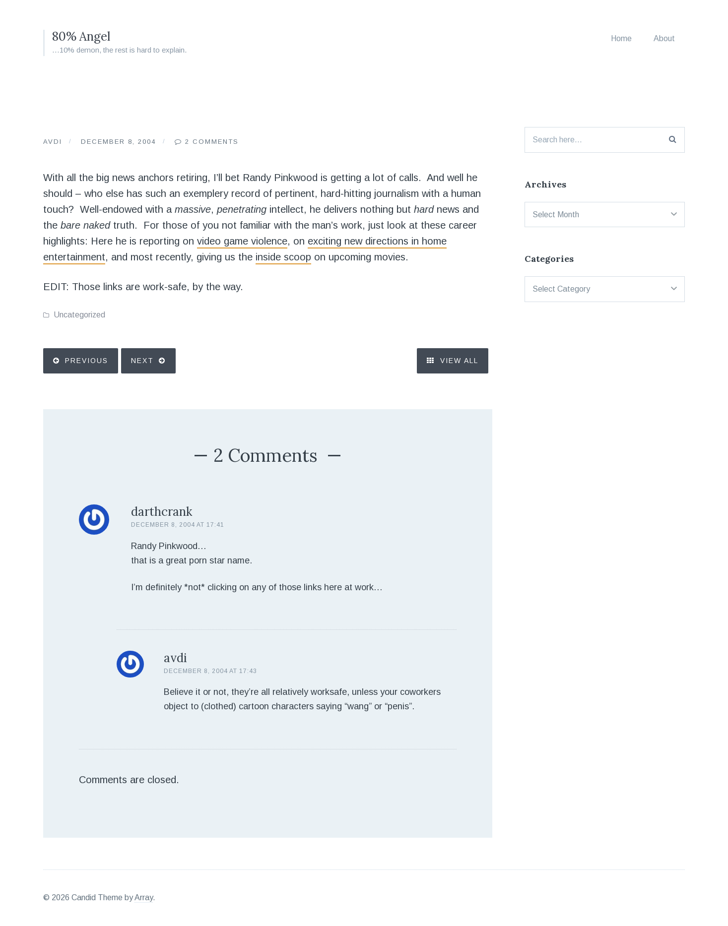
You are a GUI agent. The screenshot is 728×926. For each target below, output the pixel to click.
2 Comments (212, 141)
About (664, 38)
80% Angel (81, 36)
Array (143, 897)
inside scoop (283, 256)
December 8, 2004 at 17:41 (177, 524)
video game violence (242, 241)
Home (621, 38)
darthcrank (161, 511)
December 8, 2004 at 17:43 (210, 671)
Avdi (52, 141)
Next (142, 361)
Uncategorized (79, 314)
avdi (175, 658)
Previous (86, 361)
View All (452, 361)
